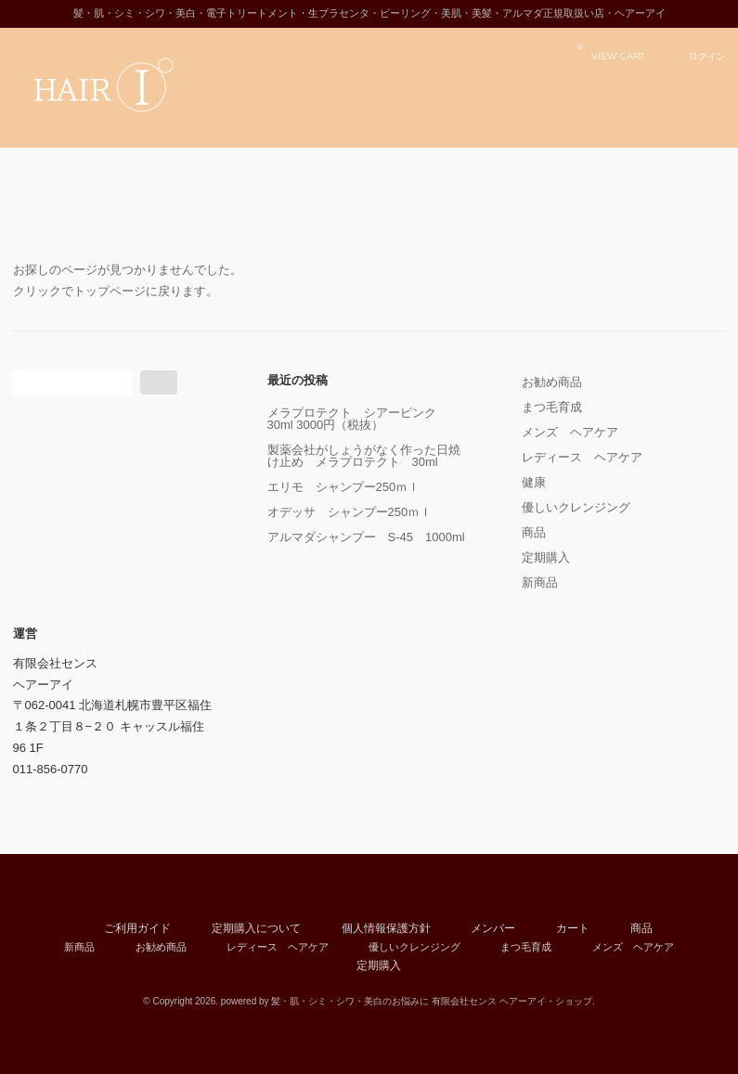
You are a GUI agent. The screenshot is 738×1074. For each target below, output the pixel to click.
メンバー (493, 928)
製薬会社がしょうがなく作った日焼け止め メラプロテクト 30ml (363, 456)
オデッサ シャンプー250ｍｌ (350, 512)
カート (572, 928)
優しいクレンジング (576, 507)
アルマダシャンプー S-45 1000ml (369, 537)
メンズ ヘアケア (570, 432)
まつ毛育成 (552, 407)
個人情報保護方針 (386, 928)
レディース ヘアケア (582, 457)
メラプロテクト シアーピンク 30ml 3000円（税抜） (357, 419)
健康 (534, 482)
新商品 (540, 582)
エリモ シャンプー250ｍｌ (344, 487)
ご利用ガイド (137, 928)
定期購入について (256, 928)
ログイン (707, 55)
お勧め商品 (552, 382)
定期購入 (546, 557)
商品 (534, 532)
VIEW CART (610, 51)
